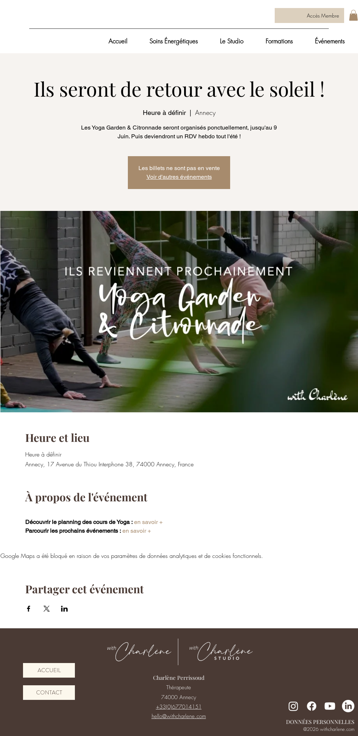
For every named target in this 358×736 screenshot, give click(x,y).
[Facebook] (311, 706)
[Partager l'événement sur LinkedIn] (64, 609)
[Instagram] (293, 706)
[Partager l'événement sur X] (46, 609)
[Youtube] (330, 706)
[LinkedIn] (348, 706)
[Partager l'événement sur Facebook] (28, 609)
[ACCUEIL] (49, 670)
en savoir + (148, 522)
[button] (353, 15)
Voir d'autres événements (179, 176)
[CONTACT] (49, 692)
